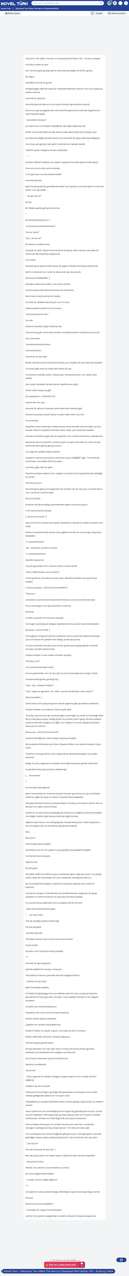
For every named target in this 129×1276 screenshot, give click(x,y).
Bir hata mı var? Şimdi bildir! (65, 1260)
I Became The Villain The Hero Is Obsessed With (37, 8)
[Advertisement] (64, 35)
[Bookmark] (96, 13)
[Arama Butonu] (102, 3)
